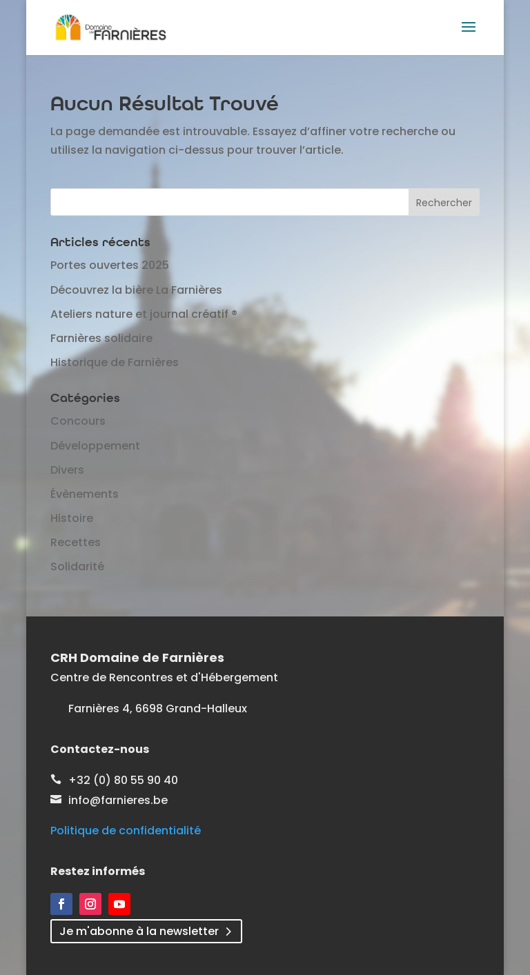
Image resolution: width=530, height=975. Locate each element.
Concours (78, 421)
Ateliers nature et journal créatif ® (143, 314)
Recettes (75, 542)
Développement (95, 446)
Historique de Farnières (114, 362)
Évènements (84, 494)
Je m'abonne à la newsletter (139, 931)
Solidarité (77, 566)
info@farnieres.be (118, 800)
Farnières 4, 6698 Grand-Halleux (157, 708)
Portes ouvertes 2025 (109, 265)
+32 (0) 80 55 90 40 (123, 780)
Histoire (71, 518)
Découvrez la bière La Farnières (136, 290)
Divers (67, 470)
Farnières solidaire (101, 338)
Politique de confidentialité (125, 830)
